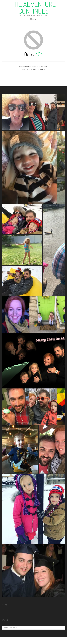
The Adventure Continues (33, 7)
